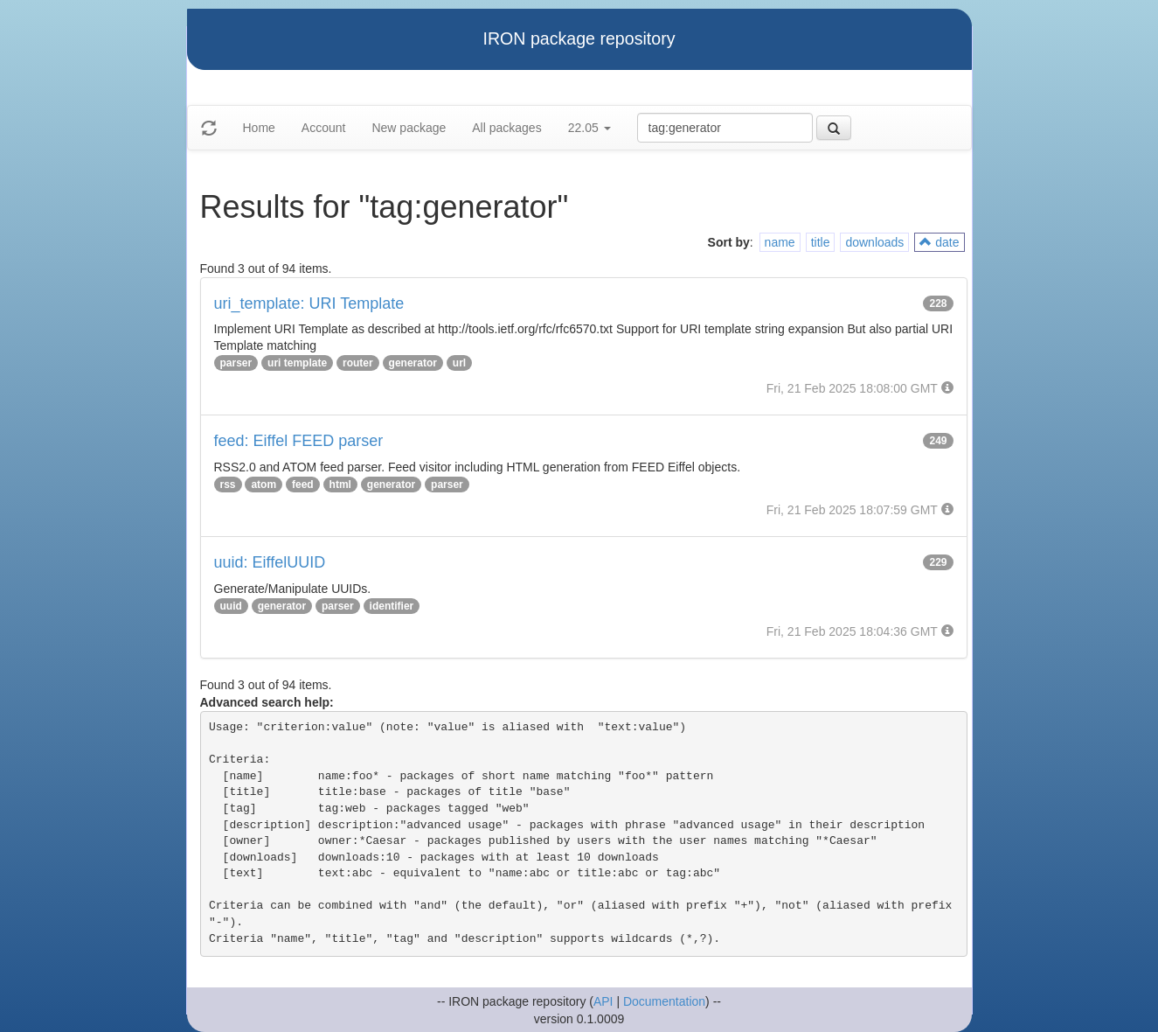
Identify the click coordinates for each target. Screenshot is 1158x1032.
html (340, 484)
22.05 (589, 128)
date (939, 242)
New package (408, 128)
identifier (392, 606)
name (780, 242)
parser (236, 363)
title (820, 242)
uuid (231, 606)
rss (228, 484)
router (358, 363)
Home (259, 128)
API (603, 1001)
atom (263, 484)
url (459, 363)
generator (413, 363)
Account (324, 128)
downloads (874, 242)
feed (303, 484)
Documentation (664, 1001)
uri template (297, 363)
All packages (506, 128)
